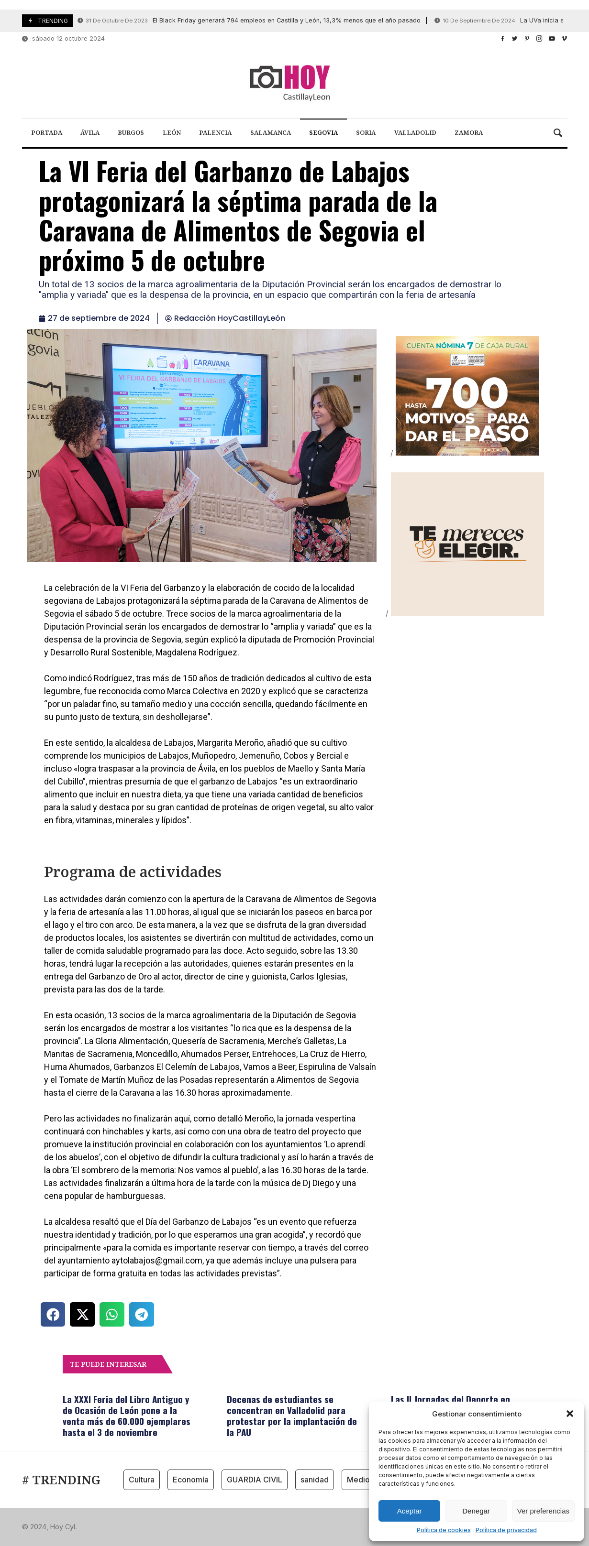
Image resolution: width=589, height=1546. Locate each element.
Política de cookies (444, 1530)
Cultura (142, 1479)
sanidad (314, 1479)
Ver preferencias (543, 1511)
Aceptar (409, 1511)
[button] (570, 1413)
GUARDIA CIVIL (254, 1479)
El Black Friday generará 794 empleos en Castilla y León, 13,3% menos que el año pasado (249, 21)
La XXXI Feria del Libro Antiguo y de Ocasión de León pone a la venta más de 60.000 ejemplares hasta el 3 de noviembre (126, 1415)
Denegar (476, 1511)
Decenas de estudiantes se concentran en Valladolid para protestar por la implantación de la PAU (292, 1415)
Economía (191, 1479)
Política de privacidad (506, 1530)
